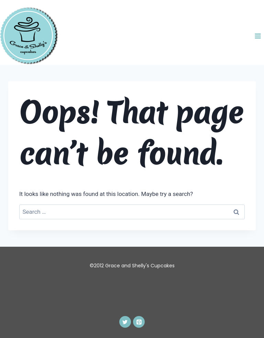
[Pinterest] (139, 322)
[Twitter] (125, 322)
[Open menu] (257, 36)
